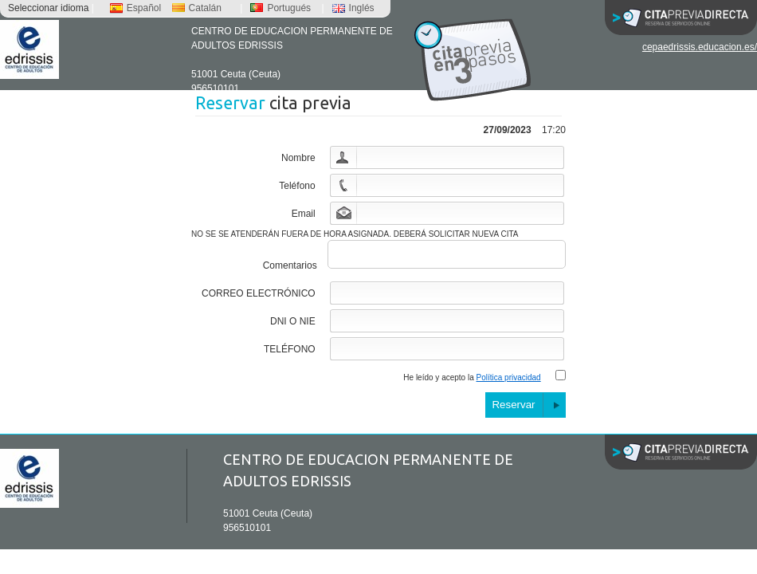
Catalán (197, 8)
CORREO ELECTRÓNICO (259, 298)
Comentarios (290, 270)
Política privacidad (509, 382)
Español (135, 8)
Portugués (280, 8)
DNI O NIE (293, 326)
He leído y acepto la (471, 382)
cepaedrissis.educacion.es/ (699, 47)
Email (304, 213)
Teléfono (297, 185)
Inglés (353, 8)
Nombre (298, 157)
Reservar (513, 409)
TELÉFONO (290, 354)
